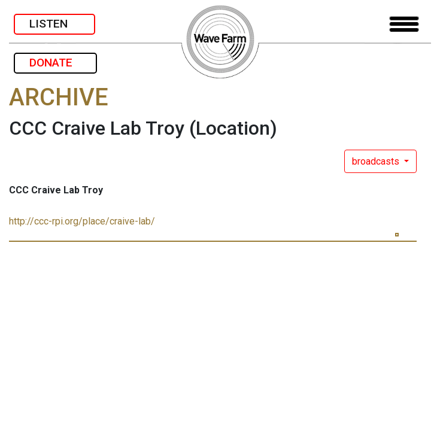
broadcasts (377, 161)
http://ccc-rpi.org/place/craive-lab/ (82, 221)
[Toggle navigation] (404, 24)
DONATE (55, 62)
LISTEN (54, 24)
